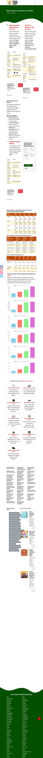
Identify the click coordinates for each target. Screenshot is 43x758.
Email (25, 151)
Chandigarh (25, 709)
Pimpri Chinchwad (26, 751)
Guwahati (24, 722)
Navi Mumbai (10, 747)
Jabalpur (24, 727)
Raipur (8, 756)
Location (9, 13)
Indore (8, 727)
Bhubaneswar (10, 708)
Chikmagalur (10, 713)
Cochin (24, 713)
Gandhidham (10, 718)
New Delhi (24, 747)
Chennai (9, 711)
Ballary (24, 701)
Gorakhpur (24, 719)
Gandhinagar (25, 718)
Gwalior (8, 724)
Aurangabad (25, 700)
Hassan (24, 724)
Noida (8, 748)
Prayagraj (24, 753)
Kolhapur (9, 735)
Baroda (8, 705)
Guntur (24, 721)
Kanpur (8, 734)
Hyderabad (25, 726)
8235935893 (17, 70)
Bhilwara (9, 706)
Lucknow (24, 737)
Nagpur (24, 743)
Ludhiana (24, 738)
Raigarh (24, 755)
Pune (8, 755)
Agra (8, 697)
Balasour (9, 701)
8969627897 (32, 74)
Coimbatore (9, 714)
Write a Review (20, 85)
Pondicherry (9, 753)
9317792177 (17, 176)
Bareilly (24, 703)
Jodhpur (8, 732)
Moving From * (26, 154)
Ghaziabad (9, 719)
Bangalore (9, 703)
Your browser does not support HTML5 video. (14, 205)
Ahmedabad (9, 698)
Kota (8, 737)
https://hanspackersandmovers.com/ (20, 75)
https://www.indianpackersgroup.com (20, 181)
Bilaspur (8, 709)
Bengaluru (24, 705)
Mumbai (24, 742)
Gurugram (9, 722)
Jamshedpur (25, 730)
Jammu (24, 729)
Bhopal (24, 706)
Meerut (24, 740)
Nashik (24, 745)
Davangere (25, 714)
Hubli (8, 726)
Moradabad (9, 742)
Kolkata (24, 735)
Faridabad (24, 716)
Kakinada (24, 732)
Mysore (8, 743)
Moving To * (32, 154)
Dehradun (9, 716)
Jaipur (8, 729)
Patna (8, 750)
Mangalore (9, 740)
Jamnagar (9, 730)
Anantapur (9, 700)
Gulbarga (9, 721)
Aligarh (24, 698)
